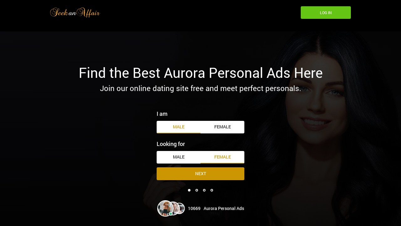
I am (162, 113)
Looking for (171, 144)
